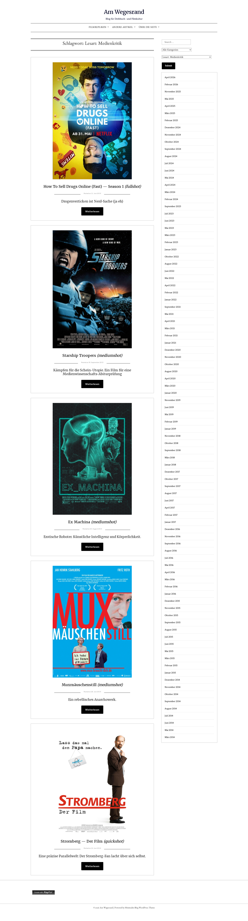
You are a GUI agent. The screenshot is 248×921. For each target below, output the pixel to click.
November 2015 (172, 608)
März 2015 (170, 658)
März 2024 (170, 192)
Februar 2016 (171, 586)
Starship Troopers (92, 362)
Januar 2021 (170, 342)
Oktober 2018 (171, 443)
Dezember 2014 (172, 679)
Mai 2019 (169, 414)
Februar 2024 (171, 199)
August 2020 (171, 371)
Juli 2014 (169, 715)
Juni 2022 (169, 271)
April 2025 (170, 106)
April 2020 (170, 378)
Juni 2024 (169, 170)
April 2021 (170, 321)
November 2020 (173, 357)
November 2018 (172, 436)
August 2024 (171, 156)
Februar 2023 (171, 242)
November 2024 (173, 134)
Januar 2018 (170, 464)
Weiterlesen (92, 218)
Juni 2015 (169, 644)
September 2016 (173, 543)
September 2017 (172, 486)
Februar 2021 (171, 335)
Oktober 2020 (172, 364)
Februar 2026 (171, 84)
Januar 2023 (170, 249)
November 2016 (172, 536)
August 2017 (171, 493)
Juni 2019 (169, 407)
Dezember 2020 (173, 350)
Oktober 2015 (171, 615)
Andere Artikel (122, 27)
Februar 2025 (171, 120)
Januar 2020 (171, 393)
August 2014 (171, 708)
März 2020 (170, 385)
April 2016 (170, 572)
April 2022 (170, 285)
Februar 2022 (171, 292)
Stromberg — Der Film (92, 849)
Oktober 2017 (171, 479)
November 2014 (172, 687)
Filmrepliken (97, 27)
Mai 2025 (169, 99)
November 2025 (173, 91)
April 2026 (170, 77)
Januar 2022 (171, 299)
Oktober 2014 (171, 694)
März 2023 (170, 235)
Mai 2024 (169, 177)
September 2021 (173, 307)
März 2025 (170, 113)
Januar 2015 (170, 672)
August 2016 (171, 550)
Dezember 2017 (172, 471)
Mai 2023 (169, 228)
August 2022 (171, 263)
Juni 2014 (169, 722)
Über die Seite (148, 27)
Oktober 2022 (172, 256)
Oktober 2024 (172, 142)
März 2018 (170, 457)
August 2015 (171, 629)
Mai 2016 (169, 565)
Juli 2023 (169, 213)
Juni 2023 (169, 220)
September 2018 (173, 450)
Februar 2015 (171, 665)
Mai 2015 (169, 651)
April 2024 (170, 185)
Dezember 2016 (172, 529)
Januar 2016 (170, 594)
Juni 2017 (169, 500)
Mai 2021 (169, 314)
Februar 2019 (171, 421)
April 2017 (170, 507)
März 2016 (170, 579)
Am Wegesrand (124, 11)
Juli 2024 (169, 163)
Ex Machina (92, 529)
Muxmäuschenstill (92, 692)
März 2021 (170, 328)
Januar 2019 (170, 428)
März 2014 (170, 737)
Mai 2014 (169, 730)
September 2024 (173, 149)
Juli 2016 (169, 558)
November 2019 (172, 400)
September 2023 (173, 206)
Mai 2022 (169, 278)
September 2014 (173, 701)
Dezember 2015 (172, 601)
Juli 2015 (169, 636)
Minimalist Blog (131, 917)
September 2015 (172, 622)
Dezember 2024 (172, 127)
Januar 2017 (170, 522)
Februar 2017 (171, 515)
